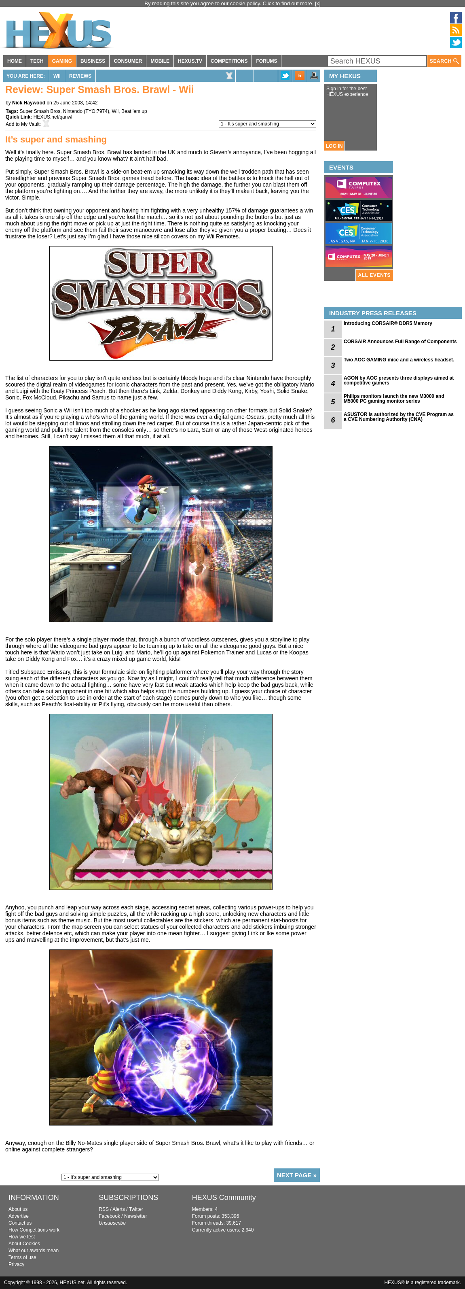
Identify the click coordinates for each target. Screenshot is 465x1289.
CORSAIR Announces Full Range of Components (400, 341)
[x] (318, 3)
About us (17, 1209)
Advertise (18, 1216)
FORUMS (266, 61)
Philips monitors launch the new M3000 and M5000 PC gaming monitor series (394, 398)
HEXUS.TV (190, 61)
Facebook (109, 1216)
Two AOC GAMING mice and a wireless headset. (399, 359)
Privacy (16, 1264)
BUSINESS (92, 61)
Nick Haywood (28, 103)
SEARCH (444, 61)
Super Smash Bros (39, 111)
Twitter (136, 1209)
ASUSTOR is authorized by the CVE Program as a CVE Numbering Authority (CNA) (399, 417)
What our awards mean (33, 1250)
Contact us (20, 1223)
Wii (57, 76)
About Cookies (24, 1244)
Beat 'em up (134, 111)
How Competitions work (33, 1230)
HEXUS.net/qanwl (53, 117)
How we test (21, 1237)
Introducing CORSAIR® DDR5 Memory (388, 323)
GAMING (62, 61)
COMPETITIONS (229, 61)
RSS (104, 1209)
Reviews (80, 76)
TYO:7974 (96, 111)
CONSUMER (128, 61)
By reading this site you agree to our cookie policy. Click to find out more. (229, 3)
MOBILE (159, 61)
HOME (14, 61)
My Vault (30, 124)
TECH (37, 61)
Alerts (118, 1209)
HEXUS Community (224, 1197)
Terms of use (22, 1257)
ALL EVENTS (374, 275)
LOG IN (334, 146)
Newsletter (135, 1216)
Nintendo (72, 111)
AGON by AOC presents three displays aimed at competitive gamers (399, 380)
